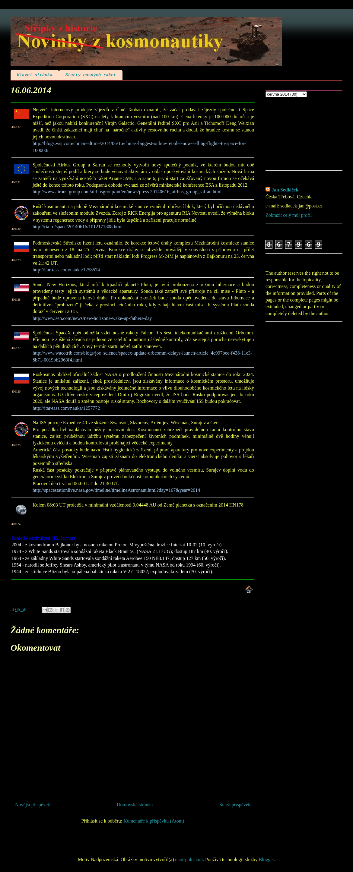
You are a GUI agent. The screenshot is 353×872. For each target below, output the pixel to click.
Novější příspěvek (32, 804)
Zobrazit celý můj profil (289, 215)
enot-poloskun (189, 859)
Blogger (266, 859)
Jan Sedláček (285, 189)
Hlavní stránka (34, 75)
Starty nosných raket (90, 75)
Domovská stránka (135, 804)
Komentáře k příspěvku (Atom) (153, 820)
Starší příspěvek (234, 804)
